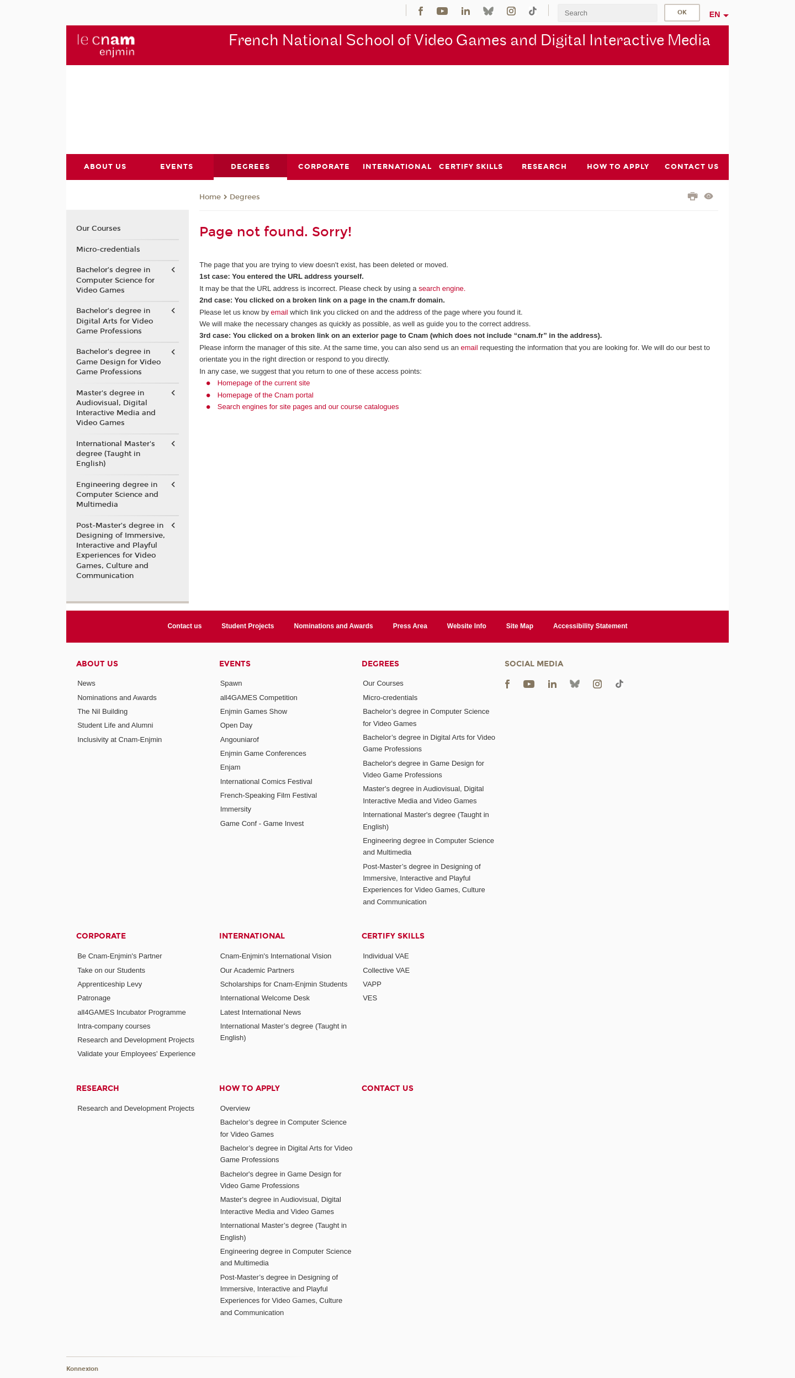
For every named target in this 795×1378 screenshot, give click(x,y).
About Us (97, 663)
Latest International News (260, 1012)
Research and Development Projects (135, 1040)
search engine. (441, 288)
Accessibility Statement (590, 626)
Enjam (230, 767)
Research (97, 1088)
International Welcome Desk (265, 998)
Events (235, 663)
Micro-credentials (108, 249)
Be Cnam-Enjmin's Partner (119, 956)
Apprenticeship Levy (109, 983)
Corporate (101, 936)
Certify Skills (393, 936)
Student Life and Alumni (115, 725)
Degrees (245, 196)
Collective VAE (386, 970)
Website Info (466, 626)
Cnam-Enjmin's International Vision (276, 956)
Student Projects (247, 626)
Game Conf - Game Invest (262, 823)
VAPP (372, 983)
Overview (235, 1108)
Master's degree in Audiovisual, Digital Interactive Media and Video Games (116, 407)
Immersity (235, 809)
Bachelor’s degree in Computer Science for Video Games (115, 280)
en (714, 14)
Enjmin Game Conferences (263, 753)
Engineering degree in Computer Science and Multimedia (117, 494)
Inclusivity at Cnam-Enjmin (119, 739)
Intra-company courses (113, 1025)
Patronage (93, 998)
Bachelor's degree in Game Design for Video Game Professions (118, 361)
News (86, 683)
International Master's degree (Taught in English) (115, 453)
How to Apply (249, 1088)
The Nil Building (102, 711)
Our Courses (98, 228)
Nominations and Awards (333, 626)
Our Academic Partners (257, 970)
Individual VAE (386, 956)
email (279, 312)
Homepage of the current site (264, 383)
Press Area (410, 626)
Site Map (519, 626)
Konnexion (82, 1368)
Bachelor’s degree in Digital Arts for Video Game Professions (114, 320)
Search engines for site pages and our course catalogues (308, 406)
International (252, 936)
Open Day (236, 725)
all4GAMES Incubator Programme (131, 1012)
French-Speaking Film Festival (268, 795)
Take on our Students (111, 970)
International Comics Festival (266, 781)
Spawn (231, 683)
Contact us (184, 626)
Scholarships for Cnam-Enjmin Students (284, 983)
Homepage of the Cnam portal (266, 394)
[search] (607, 13)
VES (370, 998)
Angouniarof (239, 739)
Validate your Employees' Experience (136, 1054)
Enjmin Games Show (253, 711)
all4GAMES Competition (259, 697)
